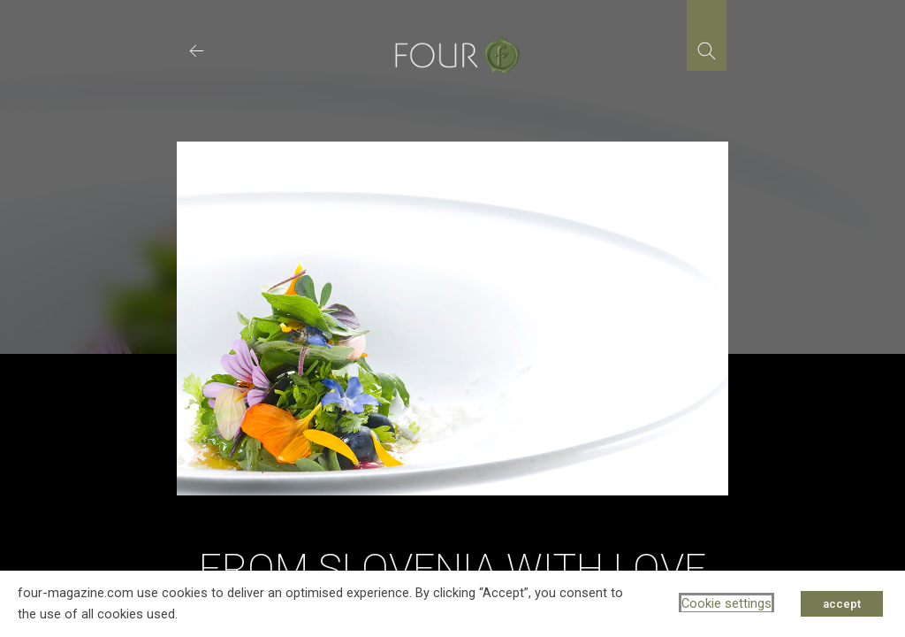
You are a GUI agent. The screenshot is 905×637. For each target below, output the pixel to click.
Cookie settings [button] (726, 603)
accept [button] (842, 603)
